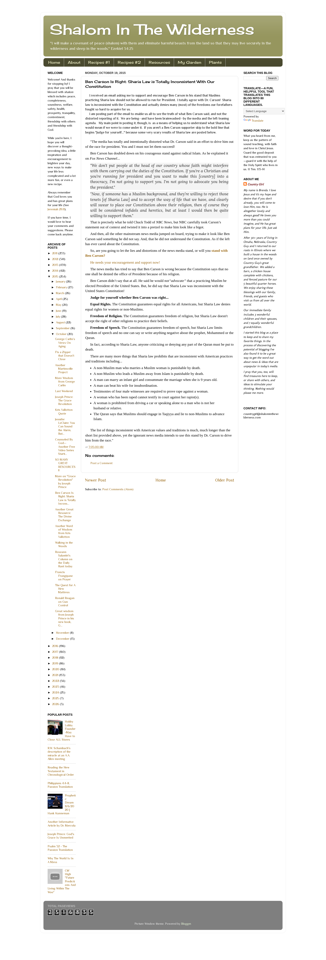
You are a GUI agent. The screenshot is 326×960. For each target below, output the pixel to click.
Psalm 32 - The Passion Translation (60, 848)
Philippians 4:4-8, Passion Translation (60, 784)
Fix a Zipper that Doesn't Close (64, 355)
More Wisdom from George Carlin (65, 381)
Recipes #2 (129, 62)
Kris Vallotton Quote (64, 411)
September (63, 328)
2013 (55, 265)
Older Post (224, 480)
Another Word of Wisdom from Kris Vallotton (64, 531)
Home (54, 62)
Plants (215, 62)
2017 (55, 651)
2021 (55, 675)
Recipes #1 (99, 62)
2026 (56, 704)
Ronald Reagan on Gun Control (64, 601)
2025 (56, 698)
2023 (56, 686)
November (63, 632)
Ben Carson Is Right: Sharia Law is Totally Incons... (65, 498)
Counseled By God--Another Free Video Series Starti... (65, 446)
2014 (55, 270)
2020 (56, 669)
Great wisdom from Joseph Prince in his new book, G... (64, 618)
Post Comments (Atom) (117, 489)
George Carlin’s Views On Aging (65, 342)
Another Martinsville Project (64, 368)
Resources (159, 62)
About (74, 62)
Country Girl (256, 184)
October (61, 334)
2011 (55, 253)
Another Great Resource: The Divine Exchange (64, 515)
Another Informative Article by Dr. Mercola (61, 823)
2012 (55, 259)
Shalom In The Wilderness (152, 29)
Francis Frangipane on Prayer (64, 575)
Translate (253, 120)
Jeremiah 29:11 (56, 209)
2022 (56, 680)
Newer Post (95, 480)
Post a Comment (101, 463)
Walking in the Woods (64, 544)
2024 (56, 692)
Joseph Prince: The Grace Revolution (64, 400)
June (59, 310)
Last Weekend (64, 391)
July (58, 316)
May (59, 304)
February (62, 287)
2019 (55, 663)
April (59, 299)
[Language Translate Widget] (264, 111)
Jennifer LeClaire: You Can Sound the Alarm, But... (65, 426)
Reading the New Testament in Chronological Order (61, 771)
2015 (55, 276)
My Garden (189, 62)
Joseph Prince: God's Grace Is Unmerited (61, 835)
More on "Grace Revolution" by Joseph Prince (65, 481)
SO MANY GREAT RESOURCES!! (65, 465)
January (61, 281)
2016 (55, 646)
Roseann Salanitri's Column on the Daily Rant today (63, 559)
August (61, 322)
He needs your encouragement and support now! (125, 262)
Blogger (186, 923)
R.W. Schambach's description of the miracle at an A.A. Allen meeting (59, 753)
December (63, 638)
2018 (55, 657)
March (60, 293)
